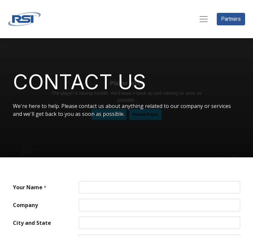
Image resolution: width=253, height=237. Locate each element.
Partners (231, 19)
